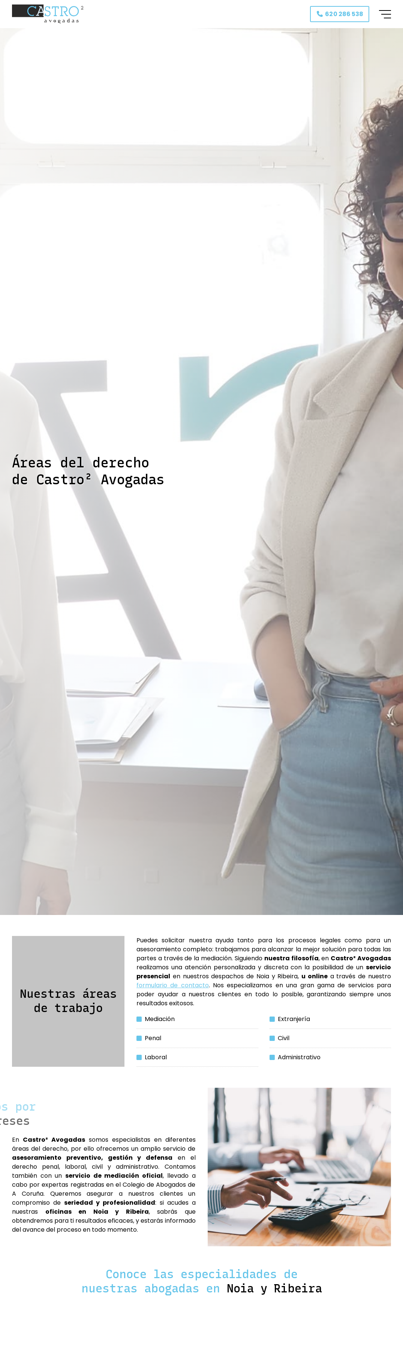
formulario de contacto (172, 985)
